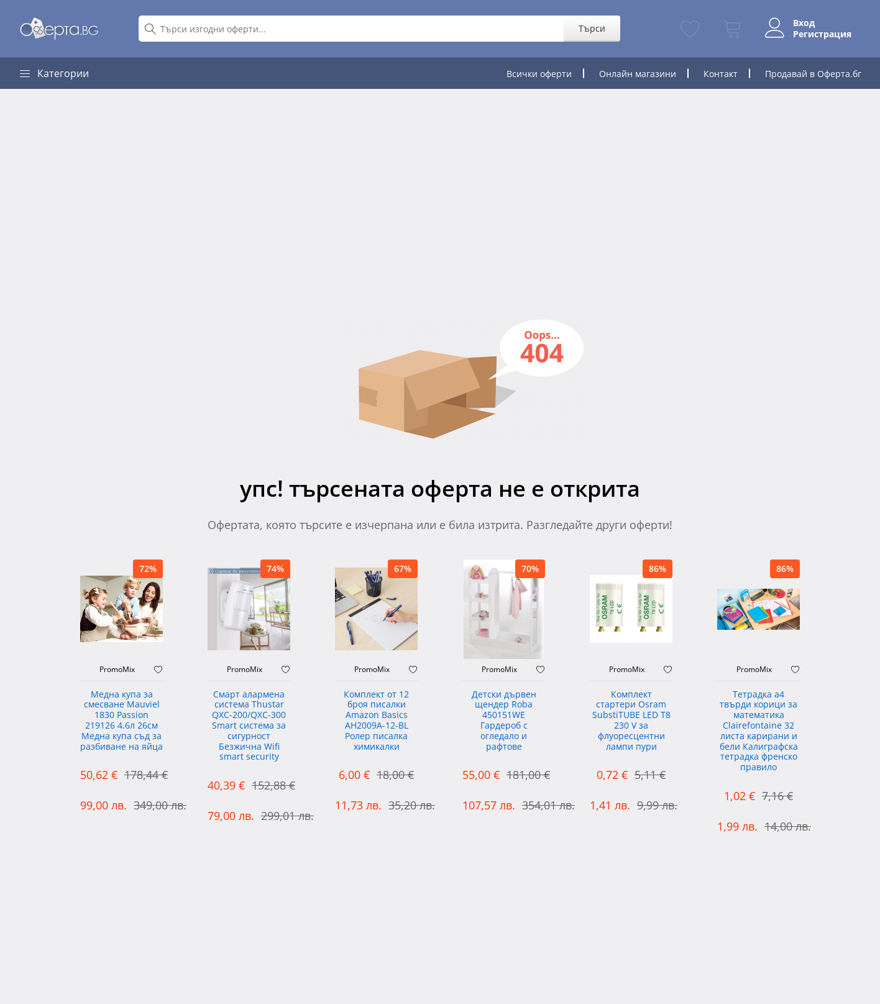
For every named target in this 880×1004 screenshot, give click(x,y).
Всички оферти (539, 74)
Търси (592, 28)
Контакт (721, 74)
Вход (804, 23)
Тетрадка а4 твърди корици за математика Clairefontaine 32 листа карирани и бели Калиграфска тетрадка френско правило (759, 731)
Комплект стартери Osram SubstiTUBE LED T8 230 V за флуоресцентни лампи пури (631, 720)
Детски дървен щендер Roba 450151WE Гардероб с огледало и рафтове (504, 720)
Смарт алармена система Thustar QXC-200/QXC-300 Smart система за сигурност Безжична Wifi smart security (249, 726)
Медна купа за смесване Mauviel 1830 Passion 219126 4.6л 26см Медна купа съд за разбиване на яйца (121, 720)
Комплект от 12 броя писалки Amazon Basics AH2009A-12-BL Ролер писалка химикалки (376, 720)
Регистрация (822, 34)
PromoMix (117, 669)
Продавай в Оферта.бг (813, 74)
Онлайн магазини (637, 74)
